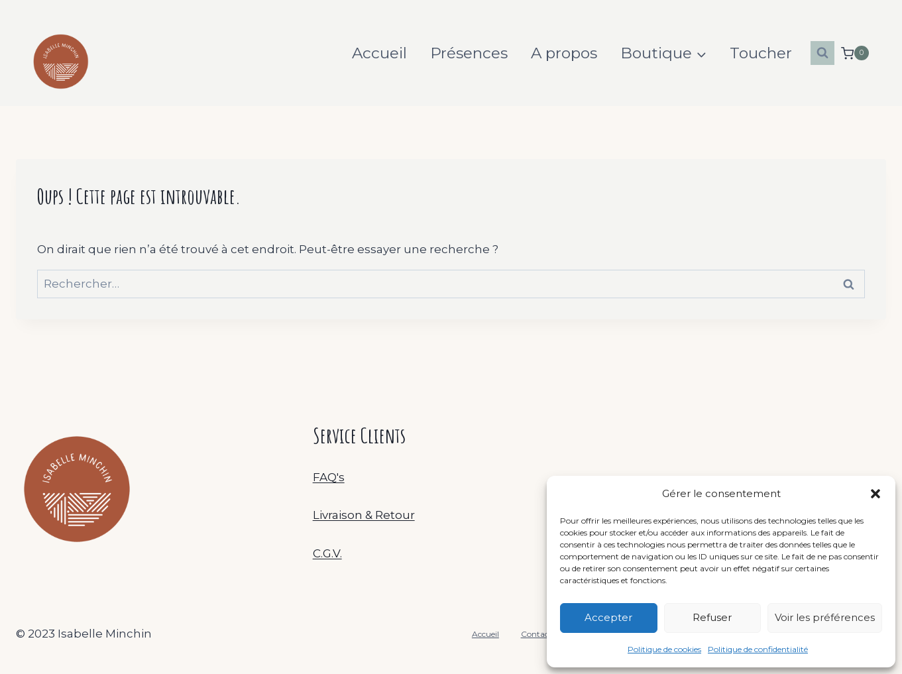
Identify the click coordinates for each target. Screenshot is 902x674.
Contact (536, 634)
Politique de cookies (664, 649)
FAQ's (329, 477)
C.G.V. (327, 553)
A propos (564, 53)
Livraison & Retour (364, 515)
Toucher (761, 53)
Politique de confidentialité (758, 649)
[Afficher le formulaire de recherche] (822, 53)
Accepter (608, 617)
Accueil (379, 53)
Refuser (712, 617)
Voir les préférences (825, 617)
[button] (875, 493)
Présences (469, 53)
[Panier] (855, 53)
